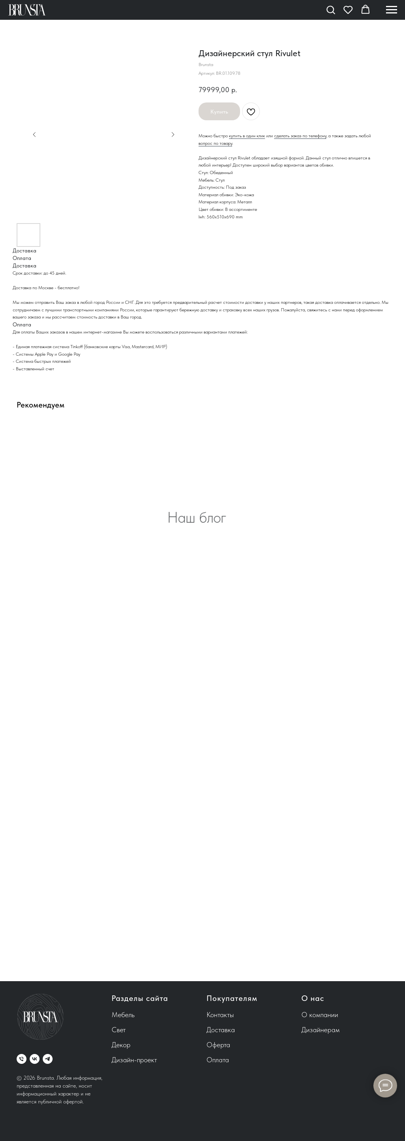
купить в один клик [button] (247, 135)
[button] (330, 9)
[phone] (21, 1059)
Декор (121, 1045)
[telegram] (48, 1059)
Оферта (218, 1045)
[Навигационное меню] (391, 10)
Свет (119, 1029)
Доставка (220, 1029)
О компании (319, 1014)
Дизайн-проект (134, 1060)
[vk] (35, 1059)
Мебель (123, 1014)
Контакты (220, 1014)
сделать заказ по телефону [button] (300, 135)
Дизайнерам (320, 1029)
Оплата (217, 1060)
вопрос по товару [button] (215, 143)
